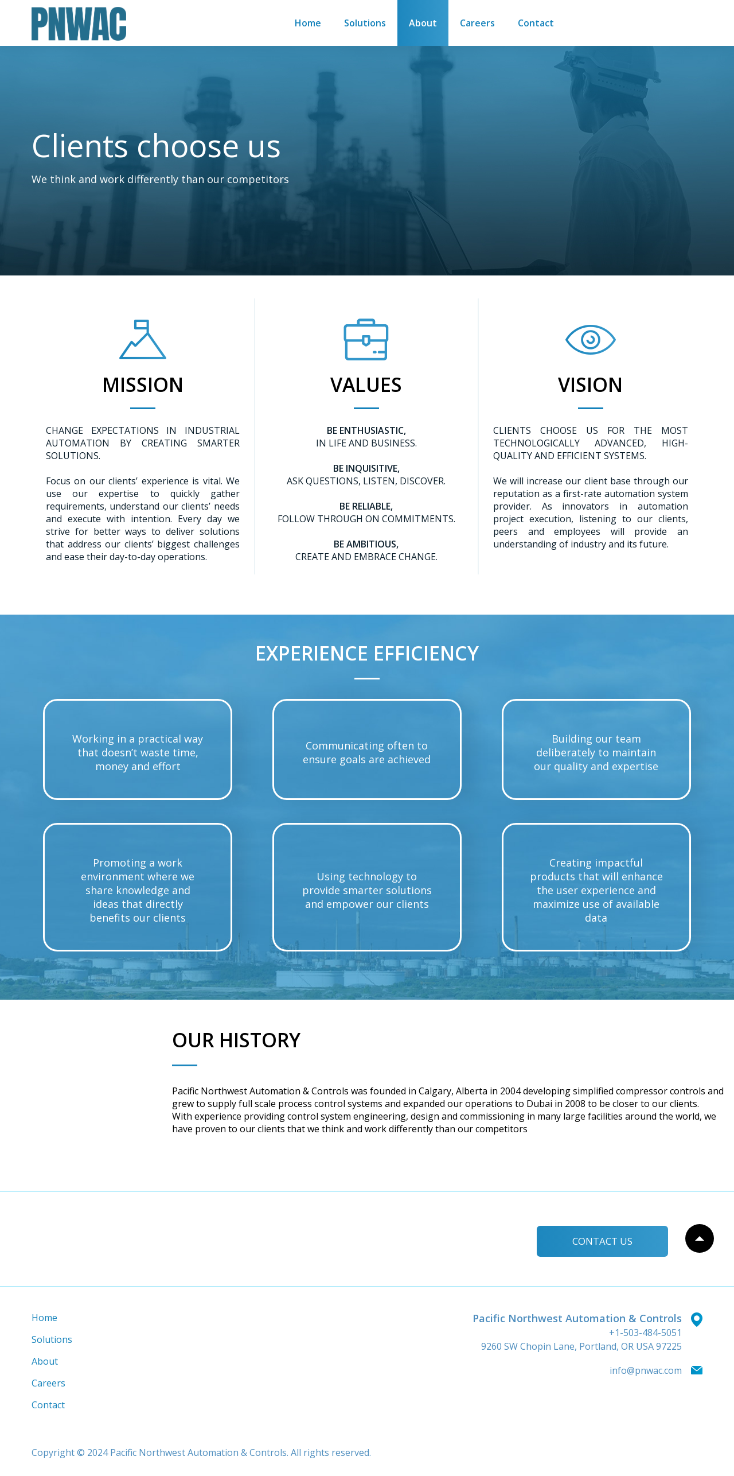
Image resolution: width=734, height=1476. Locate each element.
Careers (477, 23)
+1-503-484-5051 (645, 1332)
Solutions (365, 23)
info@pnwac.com (646, 1370)
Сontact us (598, 1239)
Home (308, 23)
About (423, 23)
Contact (536, 23)
